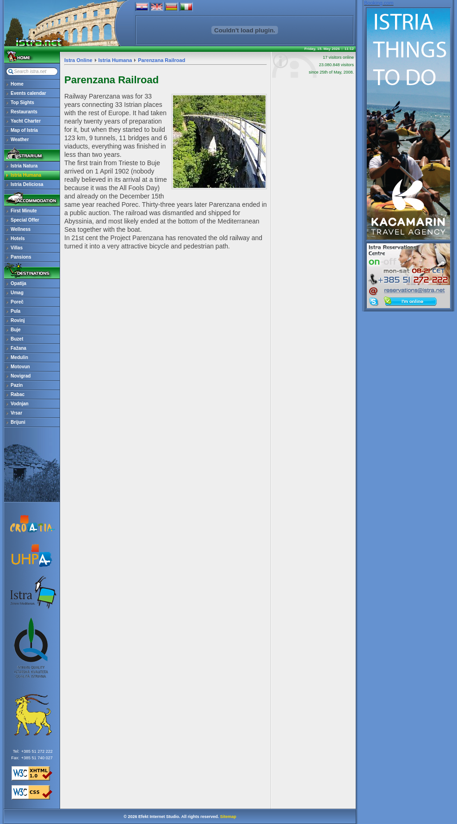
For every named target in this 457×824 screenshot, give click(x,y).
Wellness (21, 229)
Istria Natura (24, 165)
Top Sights (22, 102)
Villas (17, 247)
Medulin (19, 357)
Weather (20, 139)
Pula (15, 311)
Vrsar (16, 412)
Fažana (18, 348)
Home (17, 84)
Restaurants (24, 111)
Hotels (18, 238)
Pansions (21, 257)
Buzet (17, 338)
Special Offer (25, 220)
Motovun (20, 366)
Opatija (18, 283)
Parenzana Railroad (161, 60)
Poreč (17, 301)
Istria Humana (26, 175)
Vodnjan (20, 403)
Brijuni (18, 422)
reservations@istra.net (408, 270)
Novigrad (21, 375)
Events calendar (28, 93)
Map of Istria (24, 130)
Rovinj (18, 320)
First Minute (24, 210)
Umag (17, 292)
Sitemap (228, 816)
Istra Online (78, 60)
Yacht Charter (26, 121)
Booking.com (379, 3)
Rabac (18, 394)
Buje (16, 329)
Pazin (17, 385)
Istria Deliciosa (27, 184)
